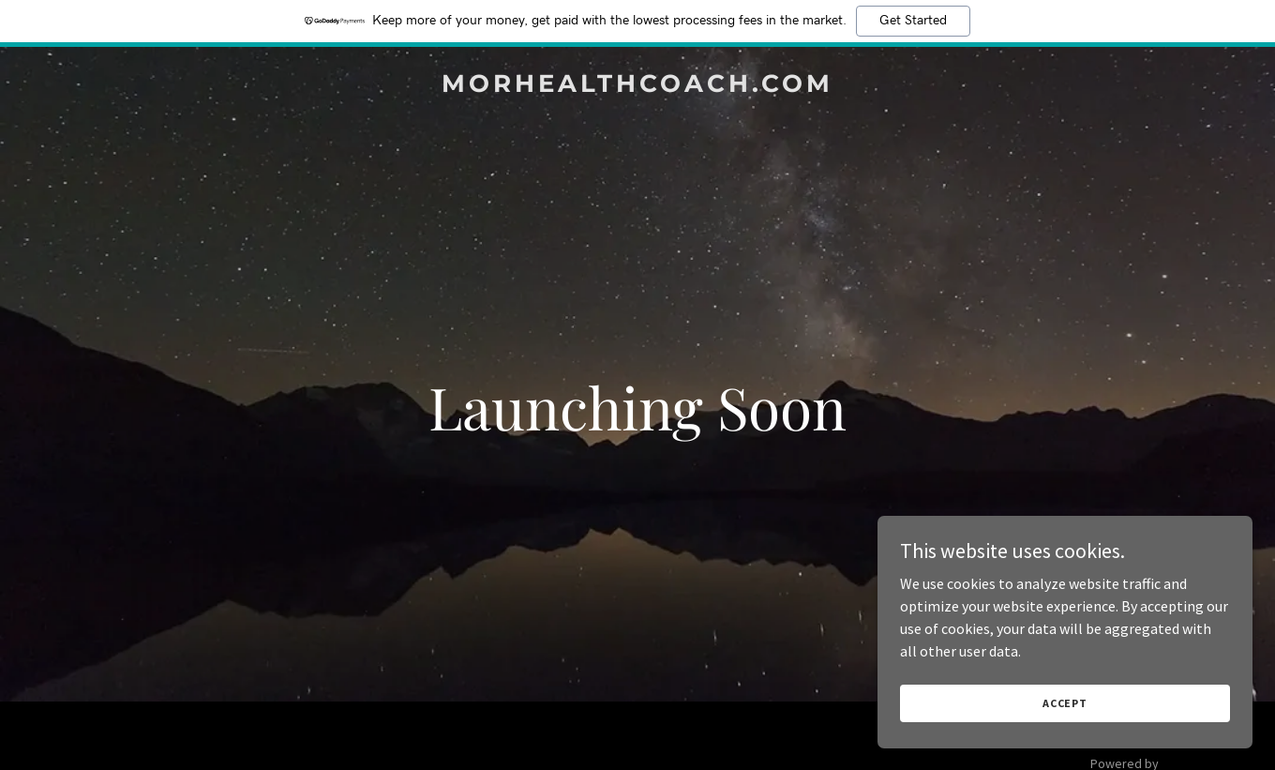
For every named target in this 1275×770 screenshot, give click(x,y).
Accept (1065, 703)
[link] (637, 86)
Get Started (913, 20)
